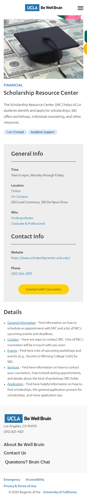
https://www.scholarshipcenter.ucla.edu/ (40, 258)
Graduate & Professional (28, 224)
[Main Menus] (80, 7)
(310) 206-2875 (21, 274)
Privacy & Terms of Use (20, 486)
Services (13, 368)
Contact (13, 340)
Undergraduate (22, 218)
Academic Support (43, 132)
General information (21, 323)
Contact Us (15, 453)
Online (16, 191)
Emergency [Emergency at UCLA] (12, 480)
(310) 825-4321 (14, 432)
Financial (13, 86)
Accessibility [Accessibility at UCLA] (35, 480)
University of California (60, 492)
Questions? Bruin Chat (27, 462)
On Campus (19, 197)
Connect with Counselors (43, 290)
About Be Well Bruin (24, 445)
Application (15, 384)
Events (12, 351)
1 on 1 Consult (15, 132)
